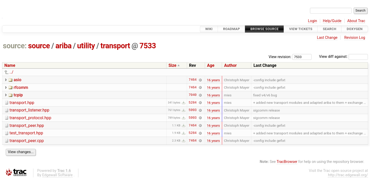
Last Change (327, 37)
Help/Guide (332, 21)
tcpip (18, 94)
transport (115, 45)
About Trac (356, 21)
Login (312, 21)
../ (11, 72)
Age (211, 65)
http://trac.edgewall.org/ (348, 175)
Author (230, 65)
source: (15, 45)
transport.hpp (22, 102)
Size (173, 65)
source (39, 45)
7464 (193, 80)
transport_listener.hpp (29, 110)
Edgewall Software (57, 175)
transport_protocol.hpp (30, 117)
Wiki (209, 29)
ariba (63, 45)
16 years (213, 80)
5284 (193, 102)
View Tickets (300, 29)
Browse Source (264, 29)
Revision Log (354, 37)
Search (329, 29)
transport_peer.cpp (27, 140)
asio (17, 79)
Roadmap (231, 29)
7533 (148, 45)
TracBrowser (287, 162)
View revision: (280, 56)
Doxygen (355, 29)
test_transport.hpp (26, 133)
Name (9, 65)
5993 (193, 110)
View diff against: (343, 56)
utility (86, 45)
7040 (193, 95)
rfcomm (21, 87)
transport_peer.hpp (27, 125)
